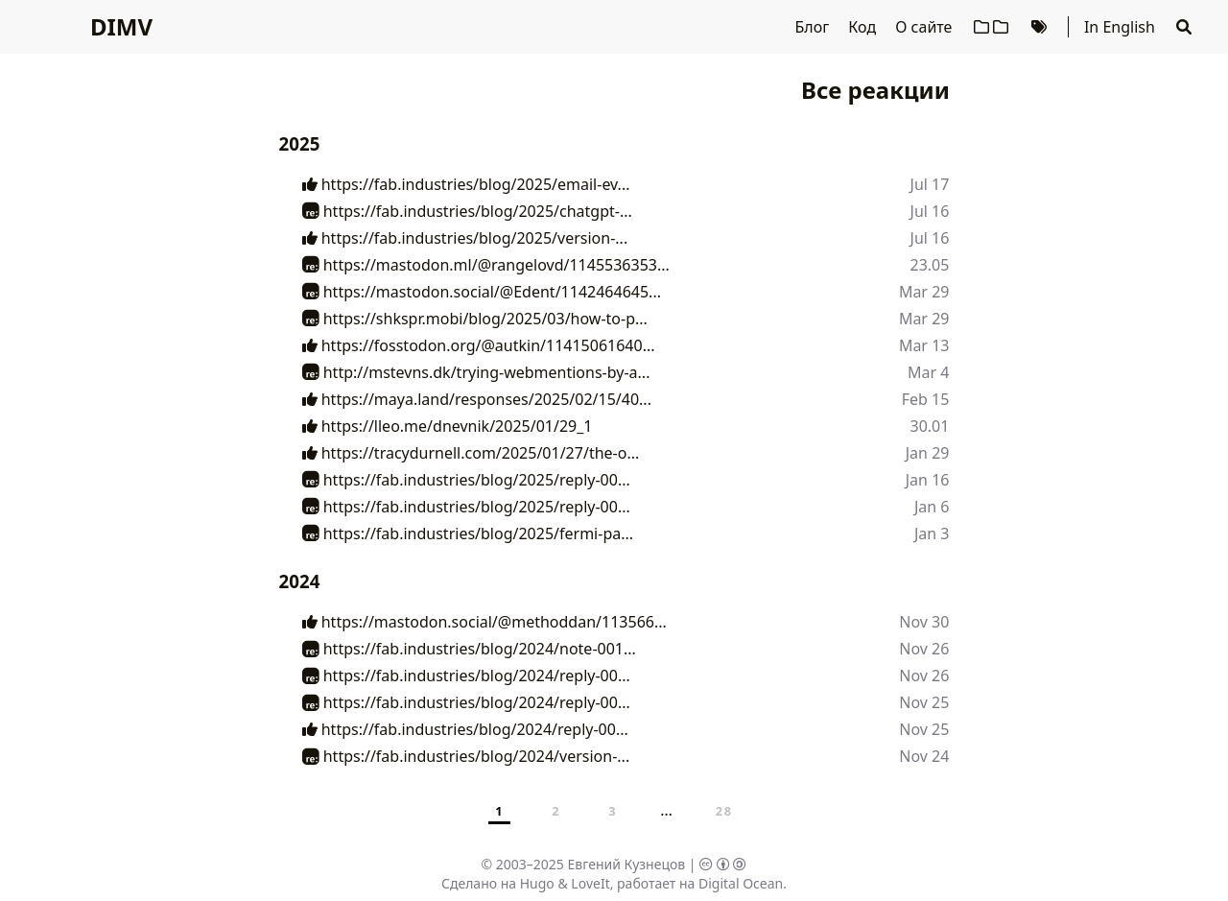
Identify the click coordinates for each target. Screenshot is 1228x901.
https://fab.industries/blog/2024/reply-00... (466, 675)
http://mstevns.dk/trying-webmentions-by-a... (476, 372)
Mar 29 (924, 291)
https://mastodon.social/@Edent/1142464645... (481, 291)
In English (1119, 26)
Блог (813, 26)
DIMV (121, 26)
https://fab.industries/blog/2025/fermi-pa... (468, 533)
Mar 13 (924, 345)
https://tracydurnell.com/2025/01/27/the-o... (471, 452)
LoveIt (590, 883)
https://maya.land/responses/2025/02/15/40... (476, 399)
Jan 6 (932, 506)
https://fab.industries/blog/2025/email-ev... (466, 184)
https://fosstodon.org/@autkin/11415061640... (478, 345)
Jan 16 (928, 479)
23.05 (930, 264)
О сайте (925, 26)
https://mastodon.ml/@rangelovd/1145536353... (486, 264)
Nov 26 (924, 648)
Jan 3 (932, 533)
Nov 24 (924, 756)
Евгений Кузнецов (627, 864)
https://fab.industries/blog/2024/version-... (466, 756)
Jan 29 (928, 452)
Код (864, 26)
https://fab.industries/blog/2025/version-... (465, 238)
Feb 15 (926, 399)
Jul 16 (930, 211)
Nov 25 (924, 702)
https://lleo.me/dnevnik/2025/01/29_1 (447, 426)
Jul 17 (930, 184)
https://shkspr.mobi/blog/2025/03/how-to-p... (475, 318)
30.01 (930, 426)
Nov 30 (924, 621)
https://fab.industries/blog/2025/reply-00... (466, 479)
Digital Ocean (740, 883)
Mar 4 (928, 372)
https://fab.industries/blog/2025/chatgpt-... (467, 211)
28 (724, 810)
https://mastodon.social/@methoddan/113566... (484, 621)
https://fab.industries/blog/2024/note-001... (469, 648)
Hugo (537, 883)
